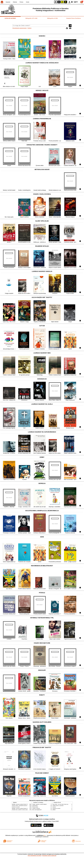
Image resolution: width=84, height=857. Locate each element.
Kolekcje (29, 28)
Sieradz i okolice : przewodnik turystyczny (19, 805)
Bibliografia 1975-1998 (31, 18)
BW (59, 2)
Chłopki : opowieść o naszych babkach (39, 804)
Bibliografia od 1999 (52, 18)
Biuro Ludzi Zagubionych (37, 809)
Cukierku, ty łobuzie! (36, 808)
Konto (27, 2)
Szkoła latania (35, 805)
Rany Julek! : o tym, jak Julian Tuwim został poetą (62, 804)
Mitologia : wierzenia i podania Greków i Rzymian (21, 804)
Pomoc (21, 2)
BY (65, 2)
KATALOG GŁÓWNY (10, 18)
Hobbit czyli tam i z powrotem (58, 805)
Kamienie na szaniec (56, 808)
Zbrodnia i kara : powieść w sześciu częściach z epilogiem (22, 809)
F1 (72, 2)
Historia (15, 2)
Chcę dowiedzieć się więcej (34, 855)
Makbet (54, 809)
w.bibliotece (41, 835)
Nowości (8, 2)
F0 (69, 2)
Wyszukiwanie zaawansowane (19, 28)
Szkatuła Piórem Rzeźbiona (73, 18)
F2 (76, 2)
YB (62, 2)
